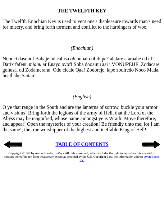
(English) (82, 96)
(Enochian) (82, 48)
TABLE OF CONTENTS (82, 144)
